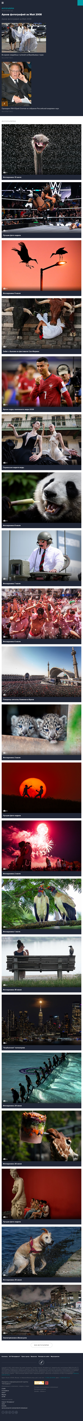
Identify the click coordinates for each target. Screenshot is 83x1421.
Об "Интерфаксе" (14, 1356)
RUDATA (4, 1406)
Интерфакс (41, 3)
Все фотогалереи (41, 1345)
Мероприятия (55, 1356)
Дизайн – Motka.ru (40, 1391)
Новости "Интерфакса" (8, 1402)
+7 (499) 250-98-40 (50, 1377)
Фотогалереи (8, 8)
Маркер (4, 1394)
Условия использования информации (46, 1387)
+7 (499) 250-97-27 (64, 1377)
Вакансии (34, 1356)
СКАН (3, 1404)
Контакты (5, 1356)
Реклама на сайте (43, 1356)
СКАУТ (3, 1392)
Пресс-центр (25, 1356)
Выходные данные (40, 1389)
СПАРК (4, 1388)
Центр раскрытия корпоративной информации (14, 1408)
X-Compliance (5, 1390)
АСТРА (3, 1396)
